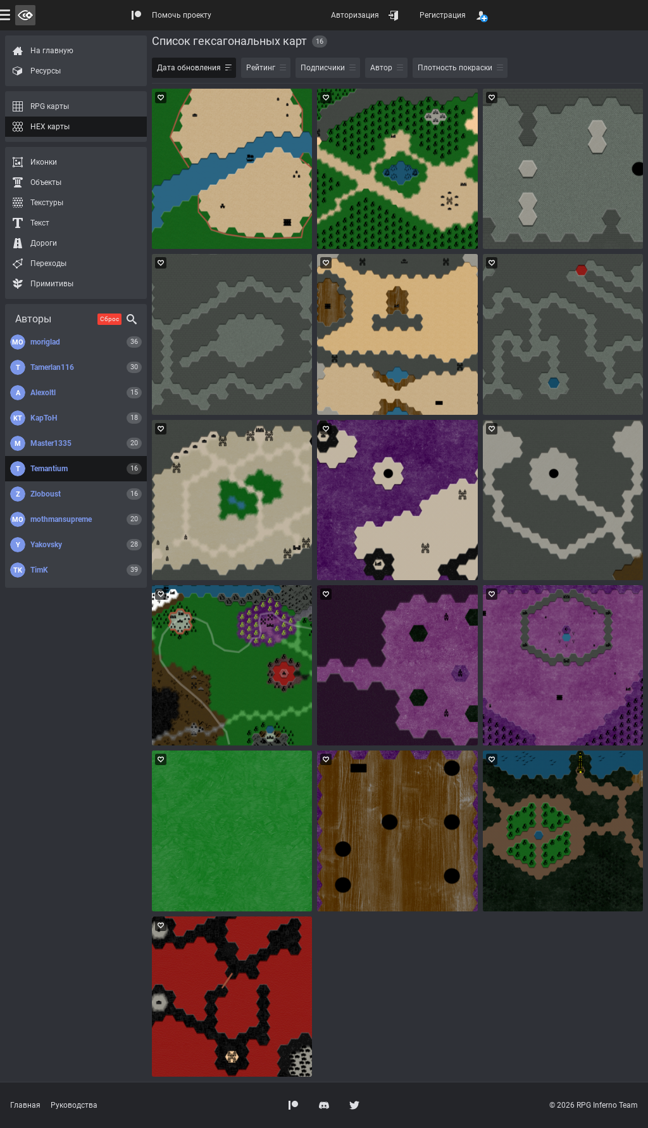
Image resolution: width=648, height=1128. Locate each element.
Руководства (74, 1105)
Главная (25, 1105)
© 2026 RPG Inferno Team (593, 1105)
